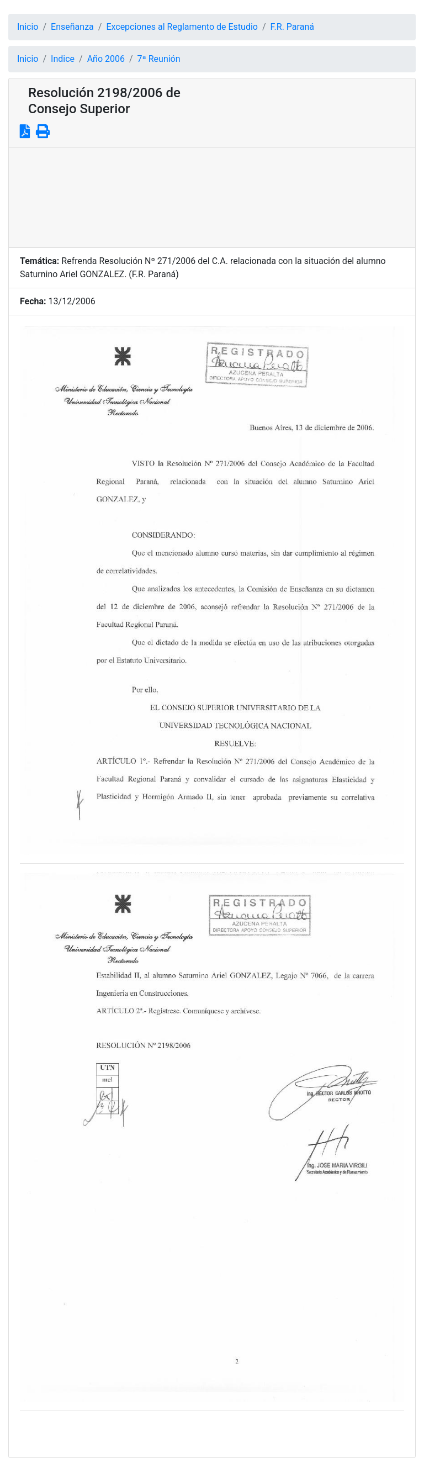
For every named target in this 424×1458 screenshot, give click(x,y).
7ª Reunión (159, 59)
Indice (63, 59)
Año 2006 (106, 59)
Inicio (27, 27)
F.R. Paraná (292, 27)
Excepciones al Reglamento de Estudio (182, 27)
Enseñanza (72, 27)
